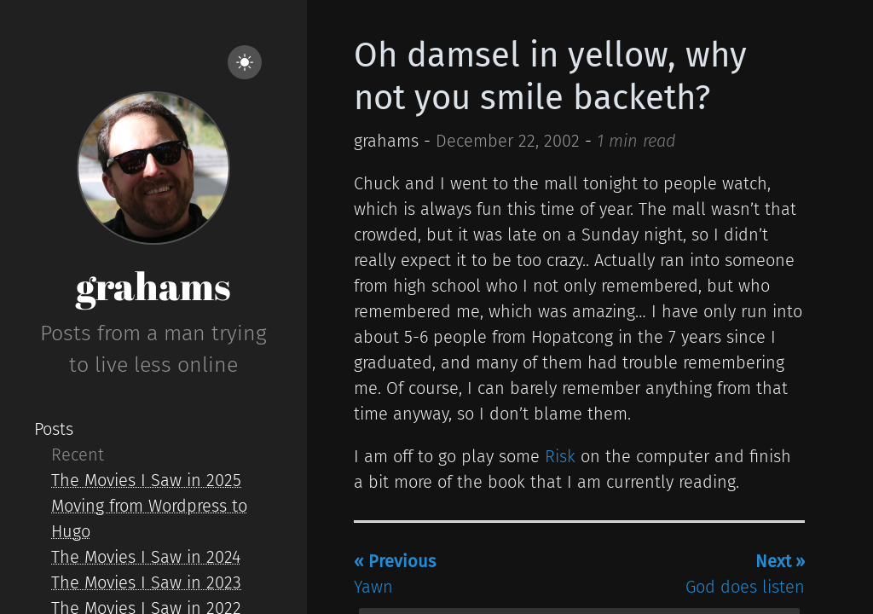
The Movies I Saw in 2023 (146, 582)
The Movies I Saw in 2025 (146, 480)
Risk (560, 456)
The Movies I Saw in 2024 (145, 557)
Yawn (395, 574)
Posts (53, 429)
